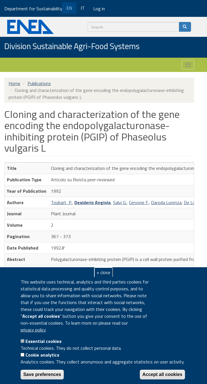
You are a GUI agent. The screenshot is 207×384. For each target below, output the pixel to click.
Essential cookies (43, 341)
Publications (39, 83)
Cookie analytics (42, 354)
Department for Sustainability (35, 8)
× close (103, 272)
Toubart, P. (61, 202)
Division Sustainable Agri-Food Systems (72, 46)
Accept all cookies (162, 374)
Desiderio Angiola (92, 202)
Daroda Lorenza (166, 202)
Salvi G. (120, 202)
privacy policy (33, 329)
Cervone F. (139, 202)
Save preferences (42, 374)
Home (14, 83)
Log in (99, 8)
